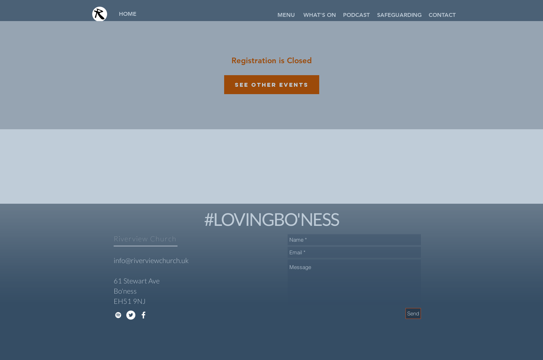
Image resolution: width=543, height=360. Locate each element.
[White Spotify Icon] (118, 315)
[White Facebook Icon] (143, 315)
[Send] (413, 313)
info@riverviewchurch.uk (151, 260)
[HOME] (127, 14)
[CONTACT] (442, 15)
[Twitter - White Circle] (130, 315)
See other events (272, 84)
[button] (286, 15)
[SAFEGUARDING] (399, 15)
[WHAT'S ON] (319, 15)
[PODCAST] (356, 15)
